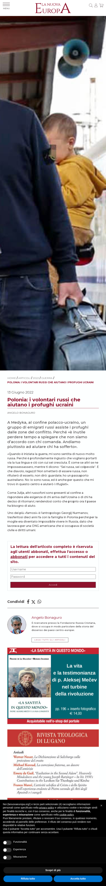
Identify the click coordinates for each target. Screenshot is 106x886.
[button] (101, 805)
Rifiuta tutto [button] (28, 878)
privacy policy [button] (46, 807)
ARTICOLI (24, 378)
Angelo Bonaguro (21, 412)
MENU (6, 6)
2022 (36, 378)
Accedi (53, 584)
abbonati (19, 557)
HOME (11, 378)
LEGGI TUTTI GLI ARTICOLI (49, 640)
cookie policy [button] (66, 814)
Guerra (47, 378)
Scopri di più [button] (53, 870)
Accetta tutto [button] (78, 878)
